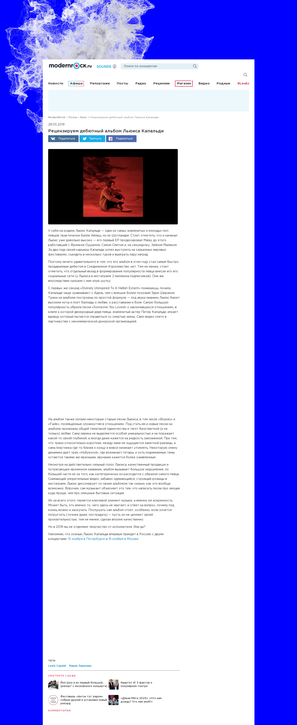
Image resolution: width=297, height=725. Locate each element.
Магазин (184, 83)
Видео (204, 83)
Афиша (76, 83)
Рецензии (161, 83)
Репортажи (100, 83)
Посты (122, 83)
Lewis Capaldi (57, 666)
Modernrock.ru (70, 66)
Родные (223, 83)
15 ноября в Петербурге (86, 539)
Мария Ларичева (80, 666)
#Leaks (243, 83)
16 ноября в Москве (123, 539)
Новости (55, 83)
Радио (140, 83)
